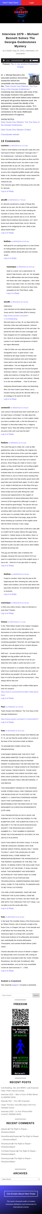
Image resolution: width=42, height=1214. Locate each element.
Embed (20, 67)
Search (36, 995)
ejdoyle (4, 1129)
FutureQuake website (10, 134)
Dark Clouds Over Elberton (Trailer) (16, 130)
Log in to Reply (7, 191)
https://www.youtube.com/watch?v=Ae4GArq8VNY (20, 719)
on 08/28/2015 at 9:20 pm (20, 241)
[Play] (4, 60)
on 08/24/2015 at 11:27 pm (18, 146)
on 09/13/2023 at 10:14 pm (14, 917)
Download (33, 64)
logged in (16, 985)
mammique (11, 267)
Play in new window (19, 64)
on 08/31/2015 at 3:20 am (19, 302)
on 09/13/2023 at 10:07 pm (14, 731)
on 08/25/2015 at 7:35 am (16, 200)
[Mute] (30, 60)
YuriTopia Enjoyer (8, 1151)
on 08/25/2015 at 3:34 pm (19, 408)
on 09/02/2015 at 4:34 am (20, 603)
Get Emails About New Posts (21, 1194)
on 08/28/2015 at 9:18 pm (20, 574)
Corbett (8, 51)
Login (31, 3)
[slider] (17, 60)
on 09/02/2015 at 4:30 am (25, 267)
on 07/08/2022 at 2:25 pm (14, 707)
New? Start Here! (10, 3)
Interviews (30, 51)
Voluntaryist (6, 1144)
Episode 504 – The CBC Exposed (15, 1101)
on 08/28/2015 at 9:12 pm (17, 443)
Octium (4, 622)
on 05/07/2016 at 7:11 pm (17, 622)
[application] (20, 60)
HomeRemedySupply (10, 1136)
